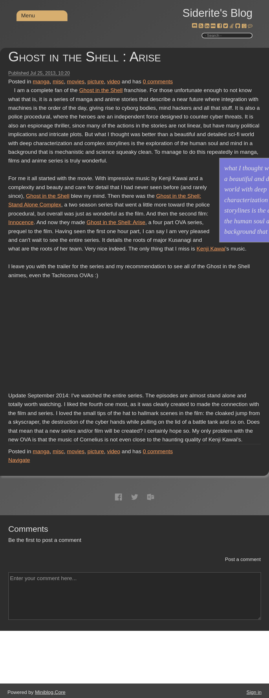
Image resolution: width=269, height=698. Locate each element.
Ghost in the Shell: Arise (116, 222)
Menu (28, 15)
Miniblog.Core (50, 692)
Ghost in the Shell (100, 90)
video (113, 81)
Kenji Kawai (211, 249)
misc (58, 81)
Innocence (21, 222)
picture (95, 81)
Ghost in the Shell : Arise (84, 56)
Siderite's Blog (217, 13)
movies (75, 81)
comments (158, 81)
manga (41, 81)
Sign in (253, 692)
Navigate (19, 460)
